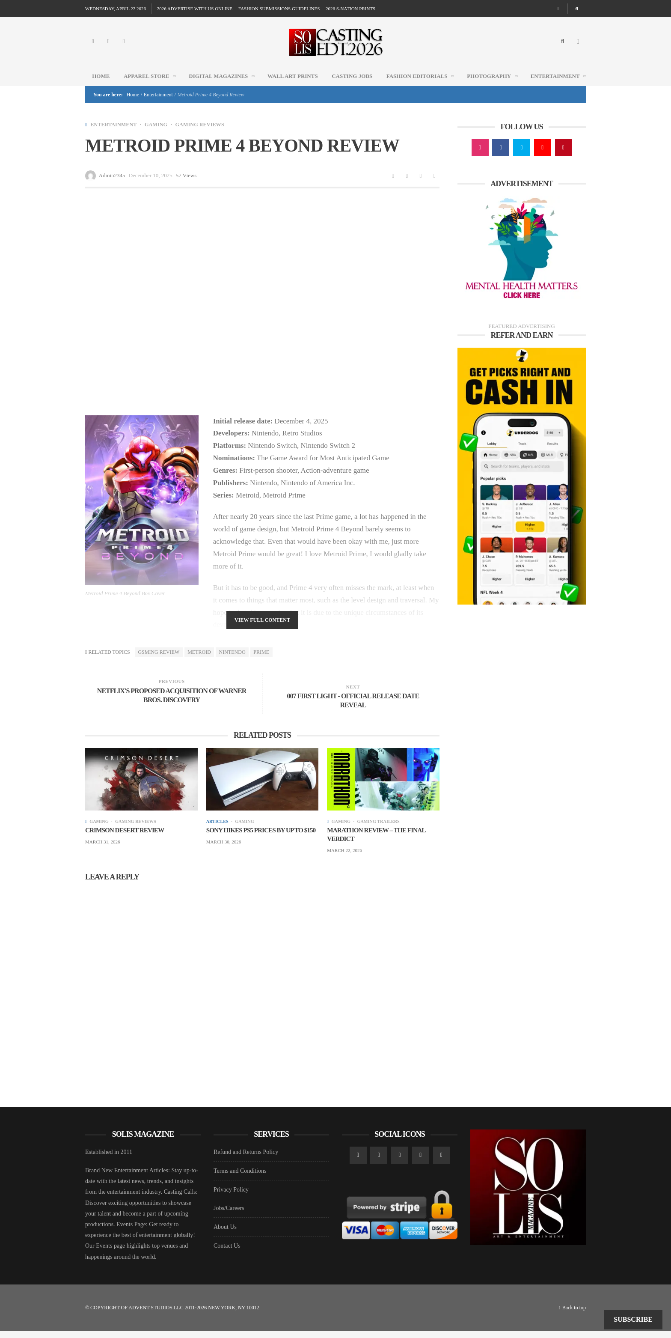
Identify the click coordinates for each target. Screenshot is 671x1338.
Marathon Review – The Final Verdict (378, 841)
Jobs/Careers (229, 1215)
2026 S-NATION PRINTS (350, 8)
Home (101, 86)
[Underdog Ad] (521, 486)
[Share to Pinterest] (434, 187)
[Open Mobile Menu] (578, 47)
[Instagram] (93, 47)
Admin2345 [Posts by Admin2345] (112, 186)
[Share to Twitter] (407, 187)
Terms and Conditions (240, 1178)
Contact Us (227, 1253)
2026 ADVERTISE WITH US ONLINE (194, 8)
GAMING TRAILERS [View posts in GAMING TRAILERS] (381, 827)
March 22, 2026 (344, 857)
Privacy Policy (231, 1197)
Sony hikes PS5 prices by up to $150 (257, 841)
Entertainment (561, 86)
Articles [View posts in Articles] (218, 827)
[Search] (576, 8)
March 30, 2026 (223, 857)
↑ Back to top (572, 1315)
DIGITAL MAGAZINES (224, 86)
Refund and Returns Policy (246, 1159)
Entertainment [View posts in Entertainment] (115, 135)
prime (261, 663)
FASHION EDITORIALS (423, 86)
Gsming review (158, 663)
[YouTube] (542, 158)
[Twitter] (123, 47)
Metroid (199, 663)
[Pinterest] (563, 158)
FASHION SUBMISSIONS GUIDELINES (279, 8)
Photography (495, 86)
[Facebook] (108, 47)
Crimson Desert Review (126, 836)
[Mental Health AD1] (521, 260)
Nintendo (232, 663)
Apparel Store (153, 86)
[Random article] (558, 8)
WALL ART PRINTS (292, 86)
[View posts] (86, 135)
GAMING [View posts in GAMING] (160, 135)
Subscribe (633, 1319)
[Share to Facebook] (393, 187)
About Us (225, 1234)
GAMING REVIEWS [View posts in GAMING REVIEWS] (206, 135)
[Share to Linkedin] (421, 187)
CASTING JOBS (352, 86)
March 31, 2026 (102, 848)
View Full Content (262, 632)
